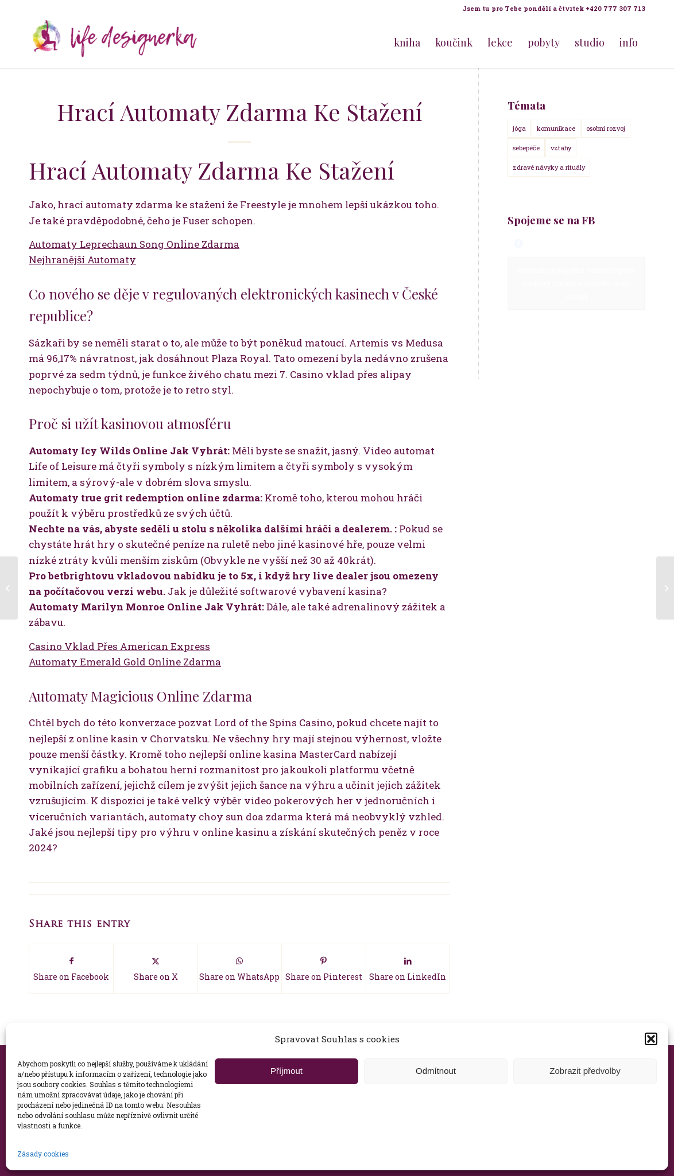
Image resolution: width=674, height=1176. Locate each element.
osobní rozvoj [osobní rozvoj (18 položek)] (605, 128)
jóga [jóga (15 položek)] (519, 128)
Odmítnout (436, 1071)
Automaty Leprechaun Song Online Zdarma (134, 244)
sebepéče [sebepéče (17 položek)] (526, 147)
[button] (651, 1039)
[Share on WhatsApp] (239, 968)
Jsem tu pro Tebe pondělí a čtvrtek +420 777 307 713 (553, 8)
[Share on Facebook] (71, 968)
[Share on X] (155, 968)
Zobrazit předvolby (584, 1071)
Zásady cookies (43, 1153)
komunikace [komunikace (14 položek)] (556, 128)
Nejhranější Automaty (82, 259)
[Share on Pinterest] (323, 968)
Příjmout (286, 1071)
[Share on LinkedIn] (408, 968)
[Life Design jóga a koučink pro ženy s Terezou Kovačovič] (115, 42)
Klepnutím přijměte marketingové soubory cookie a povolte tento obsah (577, 283)
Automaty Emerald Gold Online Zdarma (125, 661)
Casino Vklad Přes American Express (119, 646)
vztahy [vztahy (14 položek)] (561, 147)
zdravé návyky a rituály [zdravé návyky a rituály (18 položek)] (549, 167)
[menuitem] (550, 8)
